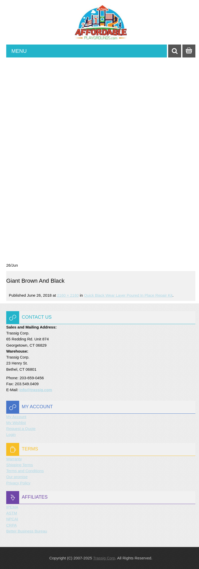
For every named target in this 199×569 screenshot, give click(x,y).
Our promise (17, 477)
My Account (16, 416)
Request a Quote (20, 428)
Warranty (14, 459)
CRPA (11, 525)
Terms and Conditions (25, 471)
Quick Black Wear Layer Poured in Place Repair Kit (128, 295)
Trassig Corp (104, 558)
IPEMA (12, 507)
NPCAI (12, 519)
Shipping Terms (19, 465)
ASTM (11, 513)
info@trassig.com (35, 390)
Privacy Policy (18, 483)
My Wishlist (16, 422)
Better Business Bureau (26, 531)
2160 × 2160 (68, 295)
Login (11, 434)
